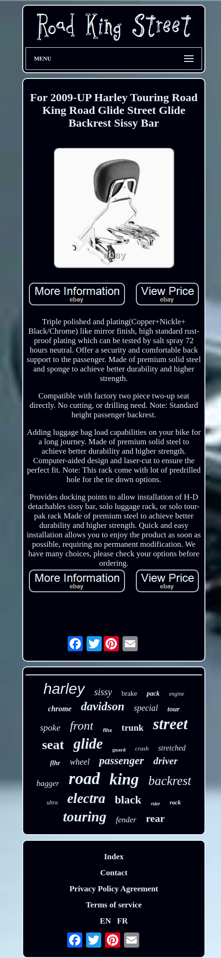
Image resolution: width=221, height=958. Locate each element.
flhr (55, 763)
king (124, 779)
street (170, 724)
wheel (79, 762)
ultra (52, 802)
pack (153, 693)
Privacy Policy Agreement (114, 888)
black (128, 800)
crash (142, 748)
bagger (47, 783)
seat (53, 744)
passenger (121, 761)
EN (105, 920)
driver (165, 761)
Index (114, 856)
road (84, 778)
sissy (103, 692)
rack (175, 802)
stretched (172, 748)
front (82, 726)
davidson (102, 706)
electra (86, 798)
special (146, 708)
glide (88, 743)
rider (155, 803)
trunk (132, 728)
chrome (59, 709)
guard (118, 749)
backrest (170, 781)
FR (122, 920)
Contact (114, 872)
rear (155, 818)
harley (64, 688)
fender (126, 819)
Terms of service (113, 904)
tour (174, 709)
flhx (107, 730)
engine (176, 693)
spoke (50, 728)
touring (84, 816)
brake (129, 693)
